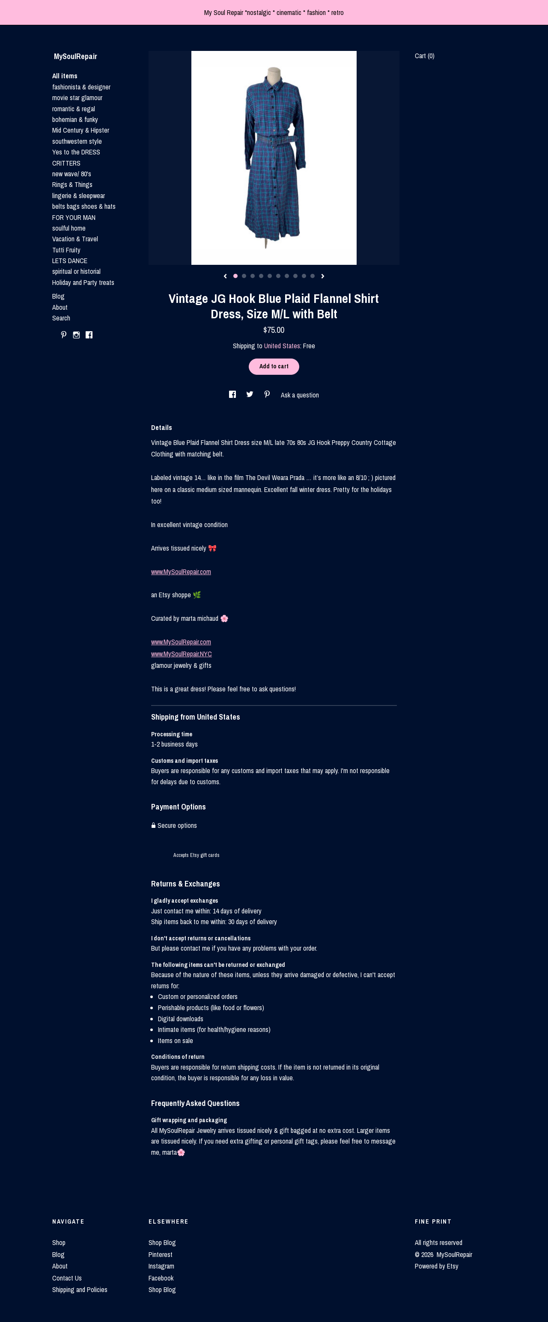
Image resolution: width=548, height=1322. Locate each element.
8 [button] (295, 276)
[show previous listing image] (225, 277)
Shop (59, 1242)
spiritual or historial (76, 271)
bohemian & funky (75, 119)
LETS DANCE (69, 260)
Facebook (161, 1278)
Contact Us (67, 1278)
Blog (58, 296)
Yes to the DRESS (76, 152)
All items (64, 75)
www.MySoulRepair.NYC (181, 653)
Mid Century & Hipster (80, 130)
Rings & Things (72, 184)
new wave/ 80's (71, 173)
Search (61, 318)
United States (282, 345)
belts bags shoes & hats (84, 206)
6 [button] (278, 276)
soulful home (69, 228)
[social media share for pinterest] (268, 395)
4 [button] (261, 276)
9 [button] (304, 276)
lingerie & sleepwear (78, 195)
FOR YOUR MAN (73, 217)
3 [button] (252, 276)
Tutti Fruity (66, 250)
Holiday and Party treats (83, 282)
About (60, 307)
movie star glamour (77, 97)
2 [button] (244, 276)
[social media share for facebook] (233, 395)
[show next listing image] (323, 277)
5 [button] (270, 276)
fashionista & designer (81, 87)
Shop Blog (162, 1242)
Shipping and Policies (79, 1289)
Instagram (161, 1266)
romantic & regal (73, 108)
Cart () (425, 55)
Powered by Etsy (437, 1266)
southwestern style (77, 141)
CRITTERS (66, 163)
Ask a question (300, 395)
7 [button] (287, 276)
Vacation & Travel (75, 238)
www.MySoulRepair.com (181, 571)
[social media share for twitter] (250, 395)
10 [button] (312, 276)
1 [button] (235, 276)
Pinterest (161, 1254)
